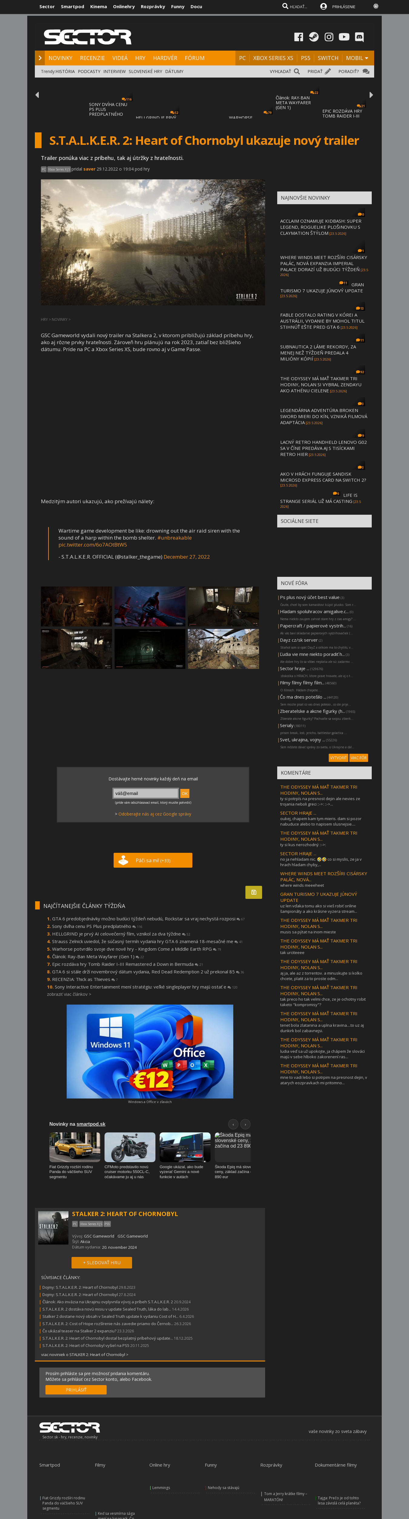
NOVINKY (60, 57)
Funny (178, 6)
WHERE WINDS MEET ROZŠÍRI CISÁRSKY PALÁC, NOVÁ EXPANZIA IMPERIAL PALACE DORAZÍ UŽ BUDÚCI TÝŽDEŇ (323, 263)
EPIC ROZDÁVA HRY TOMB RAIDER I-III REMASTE (342, 116)
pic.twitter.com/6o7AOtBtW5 (92, 544)
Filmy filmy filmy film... (302, 683)
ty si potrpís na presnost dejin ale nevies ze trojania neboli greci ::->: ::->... (320, 801)
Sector (47, 6)
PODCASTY (89, 71)
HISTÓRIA (65, 71)
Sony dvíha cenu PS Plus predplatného (97, 926)
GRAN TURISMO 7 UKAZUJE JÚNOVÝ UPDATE (322, 287)
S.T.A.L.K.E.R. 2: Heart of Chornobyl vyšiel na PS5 (85, 1345)
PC (242, 57)
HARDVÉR (165, 57)
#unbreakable (174, 537)
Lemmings (161, 1487)
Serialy (287, 725)
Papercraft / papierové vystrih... (313, 626)
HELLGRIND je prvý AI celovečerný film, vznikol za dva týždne (121, 934)
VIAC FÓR (359, 757)
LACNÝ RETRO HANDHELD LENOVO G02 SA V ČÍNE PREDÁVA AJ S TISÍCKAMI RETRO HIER (323, 448)
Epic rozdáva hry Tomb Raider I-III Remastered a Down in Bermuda (127, 964)
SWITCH (328, 57)
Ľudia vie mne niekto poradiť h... (312, 654)
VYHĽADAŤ (280, 71)
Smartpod (72, 6)
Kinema (98, 6)
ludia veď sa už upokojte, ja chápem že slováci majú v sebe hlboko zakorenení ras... (322, 1054)
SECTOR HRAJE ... (298, 813)
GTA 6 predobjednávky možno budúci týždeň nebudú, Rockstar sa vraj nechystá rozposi (148, 919)
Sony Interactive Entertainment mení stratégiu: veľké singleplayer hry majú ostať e (146, 987)
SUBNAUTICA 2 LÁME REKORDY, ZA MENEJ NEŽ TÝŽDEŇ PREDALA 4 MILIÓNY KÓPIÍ (318, 353)
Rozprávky (153, 6)
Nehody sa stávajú (223, 1487)
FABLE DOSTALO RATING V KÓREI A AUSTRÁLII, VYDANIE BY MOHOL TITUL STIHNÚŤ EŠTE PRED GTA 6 (322, 321)
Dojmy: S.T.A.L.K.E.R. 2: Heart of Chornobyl (80, 1287)
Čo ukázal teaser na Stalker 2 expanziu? (79, 1331)
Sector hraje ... (294, 668)
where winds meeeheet (302, 885)
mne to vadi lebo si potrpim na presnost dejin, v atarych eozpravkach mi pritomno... (323, 1080)
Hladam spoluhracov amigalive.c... (314, 611)
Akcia (85, 1241)
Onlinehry (124, 6)
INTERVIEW (114, 71)
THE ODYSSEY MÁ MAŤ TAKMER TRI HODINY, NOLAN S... (318, 790)
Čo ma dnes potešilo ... (303, 697)
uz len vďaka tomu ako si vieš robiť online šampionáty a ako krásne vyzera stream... (318, 908)
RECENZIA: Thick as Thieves (85, 979)
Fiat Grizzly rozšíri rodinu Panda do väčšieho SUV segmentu (63, 1503)
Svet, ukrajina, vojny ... (302, 739)
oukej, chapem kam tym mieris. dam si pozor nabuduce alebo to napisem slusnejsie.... (320, 821)
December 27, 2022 (187, 556)
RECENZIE (92, 57)
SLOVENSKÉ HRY (145, 71)
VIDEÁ (120, 57)
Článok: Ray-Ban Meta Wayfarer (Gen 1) (98, 956)
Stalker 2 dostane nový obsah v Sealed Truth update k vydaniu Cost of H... (110, 1316)
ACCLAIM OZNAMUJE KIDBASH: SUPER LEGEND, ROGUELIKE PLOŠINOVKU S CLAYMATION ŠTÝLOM (320, 227)
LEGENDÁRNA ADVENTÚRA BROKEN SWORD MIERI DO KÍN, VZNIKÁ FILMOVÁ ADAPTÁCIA (323, 416)
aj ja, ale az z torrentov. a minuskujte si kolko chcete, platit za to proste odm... (321, 975)
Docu (196, 6)
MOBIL (354, 57)
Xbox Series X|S (59, 169)
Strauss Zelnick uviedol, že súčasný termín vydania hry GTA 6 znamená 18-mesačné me (147, 941)
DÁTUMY (174, 71)
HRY (140, 57)
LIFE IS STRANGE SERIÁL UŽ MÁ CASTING (318, 498)
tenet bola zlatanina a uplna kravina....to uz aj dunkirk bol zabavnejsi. (322, 1027)
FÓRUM (195, 57)
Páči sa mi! (153, 860)
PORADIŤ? (348, 71)
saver (89, 169)
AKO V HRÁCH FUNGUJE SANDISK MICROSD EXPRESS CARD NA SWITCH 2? (323, 477)
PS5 (305, 57)
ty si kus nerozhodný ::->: (303, 844)
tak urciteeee (292, 952)
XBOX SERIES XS (273, 57)
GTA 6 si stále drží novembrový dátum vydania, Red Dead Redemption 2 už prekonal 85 (148, 972)
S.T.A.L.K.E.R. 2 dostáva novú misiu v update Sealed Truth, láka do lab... (106, 1309)
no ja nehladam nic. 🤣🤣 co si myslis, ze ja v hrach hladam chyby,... (321, 861)
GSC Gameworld (99, 1236)
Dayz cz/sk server (299, 640)
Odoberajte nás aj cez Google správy (154, 814)
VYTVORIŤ (338, 757)
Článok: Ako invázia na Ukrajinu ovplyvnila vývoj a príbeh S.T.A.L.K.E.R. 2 (107, 1302)
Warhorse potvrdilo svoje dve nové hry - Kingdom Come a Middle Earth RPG (136, 949)
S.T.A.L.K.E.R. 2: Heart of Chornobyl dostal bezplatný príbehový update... (107, 1338)
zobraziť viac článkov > (69, 994)
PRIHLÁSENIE (343, 6)
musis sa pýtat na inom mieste (308, 932)
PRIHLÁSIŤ (76, 1390)
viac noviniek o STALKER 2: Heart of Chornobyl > (84, 1354)
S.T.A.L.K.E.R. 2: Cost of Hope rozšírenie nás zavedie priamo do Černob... (107, 1323)
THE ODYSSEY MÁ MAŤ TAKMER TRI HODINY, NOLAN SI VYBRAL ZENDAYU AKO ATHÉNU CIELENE (320, 384)
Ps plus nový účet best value (310, 597)
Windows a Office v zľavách (150, 1101)
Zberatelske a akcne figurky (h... (312, 711)
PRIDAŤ (315, 71)
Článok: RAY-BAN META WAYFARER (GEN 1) (293, 102)
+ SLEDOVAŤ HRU (102, 1262)
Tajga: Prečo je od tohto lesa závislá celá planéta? (339, 1500)
